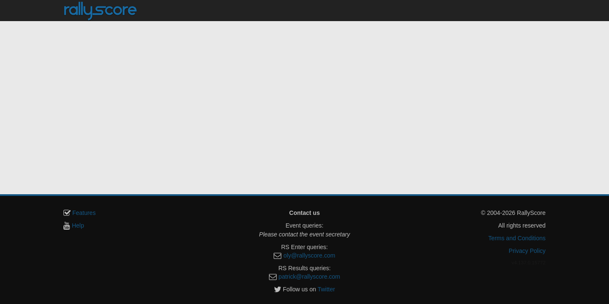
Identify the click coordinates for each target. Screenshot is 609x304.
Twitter (326, 289)
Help (78, 225)
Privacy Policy (527, 250)
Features (84, 212)
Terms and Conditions (517, 238)
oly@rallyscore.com (309, 255)
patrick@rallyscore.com (309, 276)
